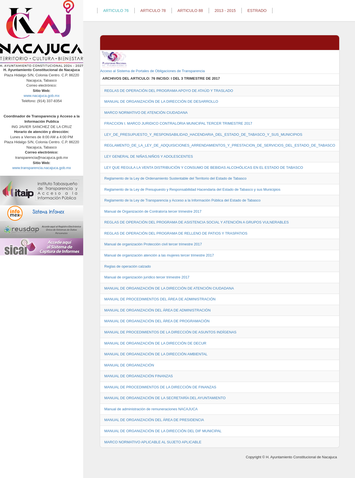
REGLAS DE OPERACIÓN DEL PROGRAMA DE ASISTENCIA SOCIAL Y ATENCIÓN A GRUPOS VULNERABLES (196, 222)
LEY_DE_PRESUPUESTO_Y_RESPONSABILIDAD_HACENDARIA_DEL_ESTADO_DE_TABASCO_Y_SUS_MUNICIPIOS (203, 134)
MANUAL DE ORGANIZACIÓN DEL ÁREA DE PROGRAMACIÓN (157, 321)
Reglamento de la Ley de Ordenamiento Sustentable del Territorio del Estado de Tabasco (175, 178)
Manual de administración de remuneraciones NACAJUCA (151, 409)
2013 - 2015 (225, 10)
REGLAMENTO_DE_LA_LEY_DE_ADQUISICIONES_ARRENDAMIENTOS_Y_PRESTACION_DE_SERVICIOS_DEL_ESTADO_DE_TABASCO (219, 145)
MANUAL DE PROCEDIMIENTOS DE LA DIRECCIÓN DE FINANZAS (160, 387)
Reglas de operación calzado (127, 266)
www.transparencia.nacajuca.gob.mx (41, 168)
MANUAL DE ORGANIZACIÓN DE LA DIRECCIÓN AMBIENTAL (155, 354)
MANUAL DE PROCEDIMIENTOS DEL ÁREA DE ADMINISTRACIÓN (159, 299)
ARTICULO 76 (116, 10)
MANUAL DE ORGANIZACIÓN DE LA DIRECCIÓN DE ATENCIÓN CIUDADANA (169, 288)
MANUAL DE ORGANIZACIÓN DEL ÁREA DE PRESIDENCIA (154, 420)
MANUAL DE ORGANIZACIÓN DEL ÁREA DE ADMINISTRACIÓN (157, 310)
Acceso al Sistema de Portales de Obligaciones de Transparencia (152, 61)
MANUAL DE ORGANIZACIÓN (129, 365)
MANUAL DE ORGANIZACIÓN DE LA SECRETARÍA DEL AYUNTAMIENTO (164, 398)
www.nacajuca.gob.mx (41, 96)
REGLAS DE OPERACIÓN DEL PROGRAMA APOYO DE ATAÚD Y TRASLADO (168, 91)
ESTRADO (257, 10)
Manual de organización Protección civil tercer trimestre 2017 (153, 244)
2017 (216, 78)
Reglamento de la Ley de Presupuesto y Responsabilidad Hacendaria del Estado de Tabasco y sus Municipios (192, 189)
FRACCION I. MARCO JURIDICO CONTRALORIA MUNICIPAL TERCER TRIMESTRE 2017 (178, 123)
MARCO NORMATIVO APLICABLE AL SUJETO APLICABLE (152, 442)
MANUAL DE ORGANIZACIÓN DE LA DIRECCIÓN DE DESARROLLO (161, 101)
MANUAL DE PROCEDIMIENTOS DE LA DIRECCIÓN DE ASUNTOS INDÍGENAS (170, 332)
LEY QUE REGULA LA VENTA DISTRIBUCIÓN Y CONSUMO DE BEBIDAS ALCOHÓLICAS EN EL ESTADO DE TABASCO (203, 167)
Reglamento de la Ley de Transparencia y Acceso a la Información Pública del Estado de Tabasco (182, 200)
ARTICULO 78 (153, 10)
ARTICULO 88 (190, 10)
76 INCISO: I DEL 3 (167, 78)
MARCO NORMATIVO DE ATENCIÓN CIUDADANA (146, 112)
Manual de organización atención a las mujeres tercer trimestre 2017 (159, 255)
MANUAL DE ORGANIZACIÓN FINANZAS (138, 376)
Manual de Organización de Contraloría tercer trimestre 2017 (152, 211)
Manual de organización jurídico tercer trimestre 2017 (146, 277)
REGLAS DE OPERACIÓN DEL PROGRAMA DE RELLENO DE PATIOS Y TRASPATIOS (175, 233)
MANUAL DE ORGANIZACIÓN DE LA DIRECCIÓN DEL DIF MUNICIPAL (163, 431)
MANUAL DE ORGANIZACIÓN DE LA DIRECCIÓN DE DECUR (155, 343)
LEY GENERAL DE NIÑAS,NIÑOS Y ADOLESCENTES (148, 156)
